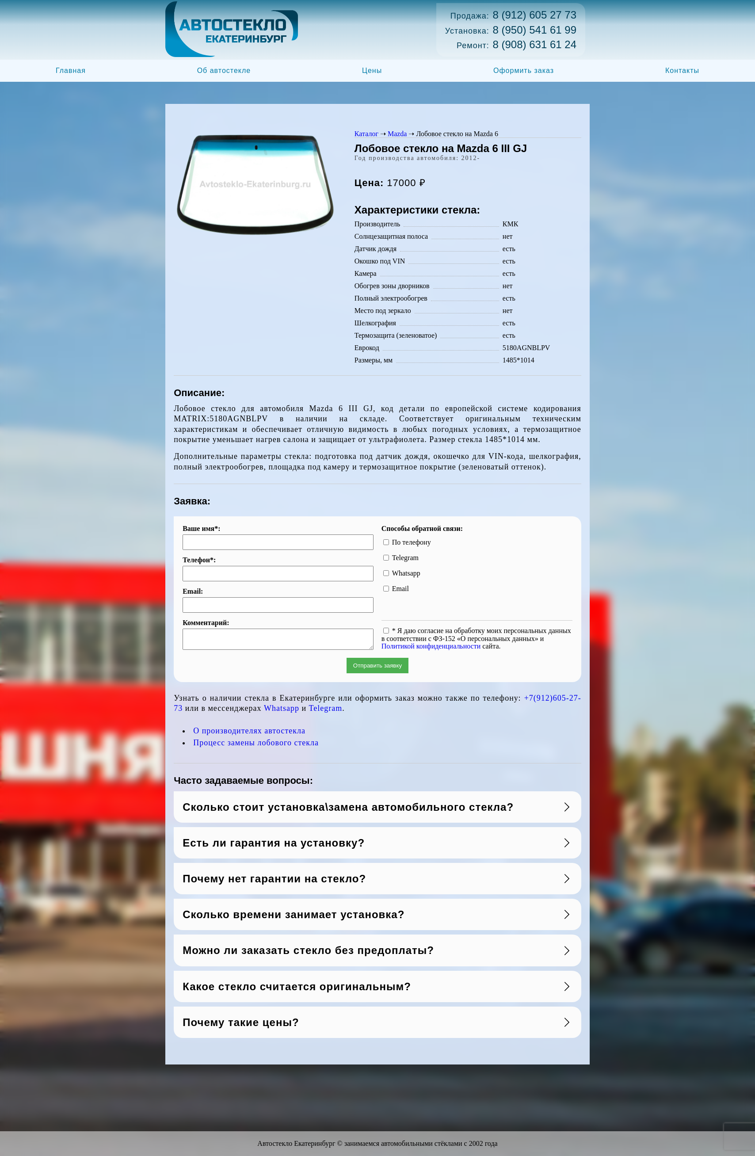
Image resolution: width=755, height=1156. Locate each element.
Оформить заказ (523, 70)
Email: (193, 591)
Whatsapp (281, 710)
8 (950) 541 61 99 (534, 30)
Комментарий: (206, 622)
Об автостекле (224, 70)
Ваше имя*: (201, 528)
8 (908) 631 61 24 (534, 44)
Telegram (326, 710)
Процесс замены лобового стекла (256, 745)
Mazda (397, 133)
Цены (372, 70)
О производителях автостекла (249, 733)
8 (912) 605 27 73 (534, 15)
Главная (71, 70)
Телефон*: (199, 560)
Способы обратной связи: (422, 528)
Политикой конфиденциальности (431, 646)
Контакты (682, 70)
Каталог (366, 133)
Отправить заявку (377, 668)
